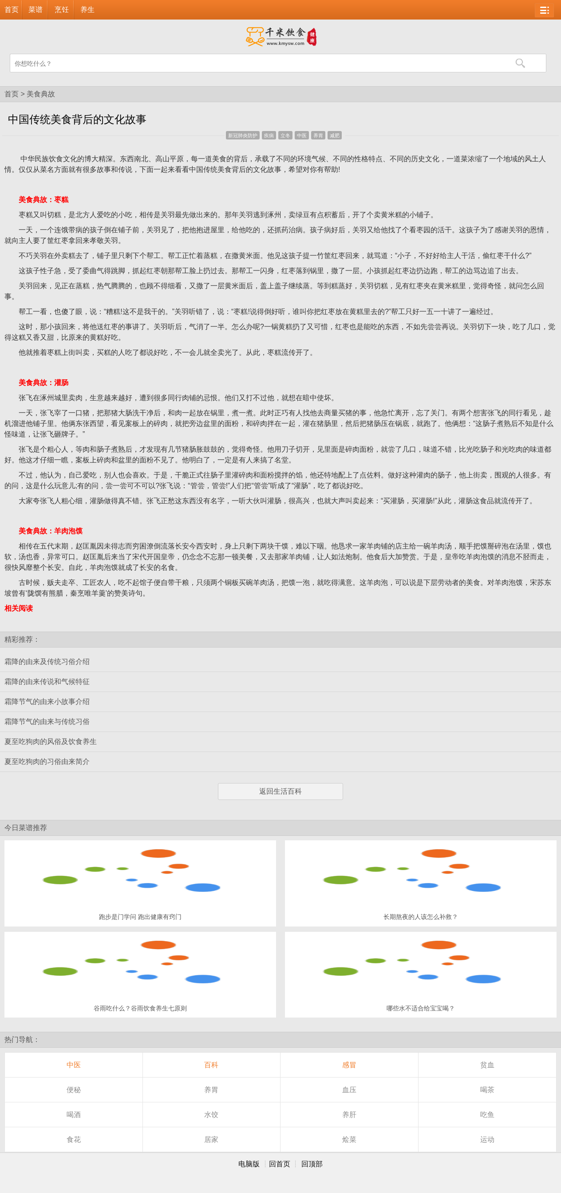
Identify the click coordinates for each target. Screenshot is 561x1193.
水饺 (211, 1114)
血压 (349, 1090)
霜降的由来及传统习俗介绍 (47, 661)
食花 (74, 1139)
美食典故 (41, 94)
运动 (487, 1139)
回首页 (279, 1164)
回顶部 (312, 1164)
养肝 (349, 1114)
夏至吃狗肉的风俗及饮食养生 (50, 741)
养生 (87, 9)
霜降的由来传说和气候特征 (47, 681)
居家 (211, 1139)
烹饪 (62, 9)
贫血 (487, 1065)
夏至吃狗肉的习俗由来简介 (47, 761)
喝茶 (487, 1090)
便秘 (74, 1090)
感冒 (349, 1065)
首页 (11, 9)
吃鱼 (487, 1114)
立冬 (285, 135)
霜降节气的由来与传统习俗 (47, 721)
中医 (302, 135)
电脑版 (249, 1164)
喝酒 (74, 1114)
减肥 (335, 135)
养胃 (318, 135)
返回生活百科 (280, 791)
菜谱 (35, 9)
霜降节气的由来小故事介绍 (47, 701)
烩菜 (349, 1139)
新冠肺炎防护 (242, 135)
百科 (211, 1065)
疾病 (269, 135)
